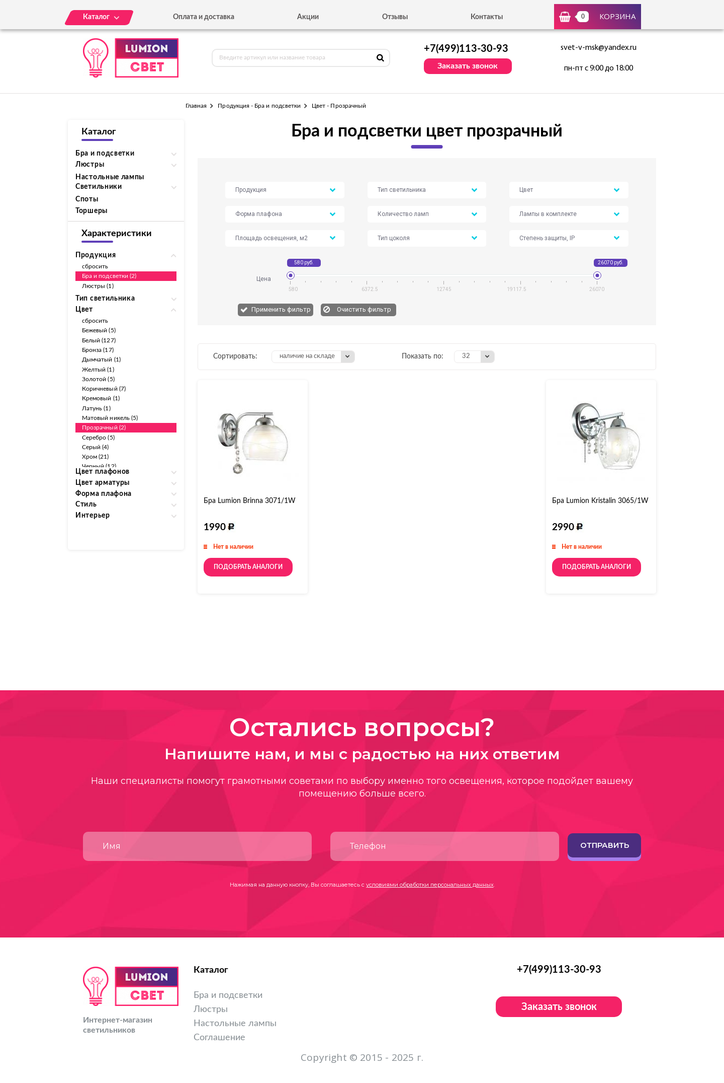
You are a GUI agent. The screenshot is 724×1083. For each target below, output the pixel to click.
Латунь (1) (96, 408)
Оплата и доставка (203, 17)
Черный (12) (99, 466)
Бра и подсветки (228, 995)
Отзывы (395, 17)
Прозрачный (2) (104, 427)
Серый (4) (95, 447)
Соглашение (219, 1037)
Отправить (604, 845)
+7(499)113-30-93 (466, 49)
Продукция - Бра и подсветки (259, 106)
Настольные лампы (109, 177)
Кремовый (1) (101, 398)
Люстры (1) (98, 286)
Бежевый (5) (99, 330)
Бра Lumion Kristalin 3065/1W (600, 500)
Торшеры (91, 210)
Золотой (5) (98, 379)
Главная (196, 106)
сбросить (95, 266)
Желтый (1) (98, 370)
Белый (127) (99, 340)
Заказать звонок (467, 66)
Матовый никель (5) (110, 418)
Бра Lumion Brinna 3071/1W (250, 500)
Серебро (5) (98, 438)
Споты (87, 199)
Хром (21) (95, 457)
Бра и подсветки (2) (109, 276)
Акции (308, 17)
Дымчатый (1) (101, 359)
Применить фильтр (281, 309)
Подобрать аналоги (248, 567)
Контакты (487, 17)
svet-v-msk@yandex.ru (599, 48)
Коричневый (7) (104, 389)
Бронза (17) (98, 350)
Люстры (211, 1009)
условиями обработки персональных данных (430, 884)
